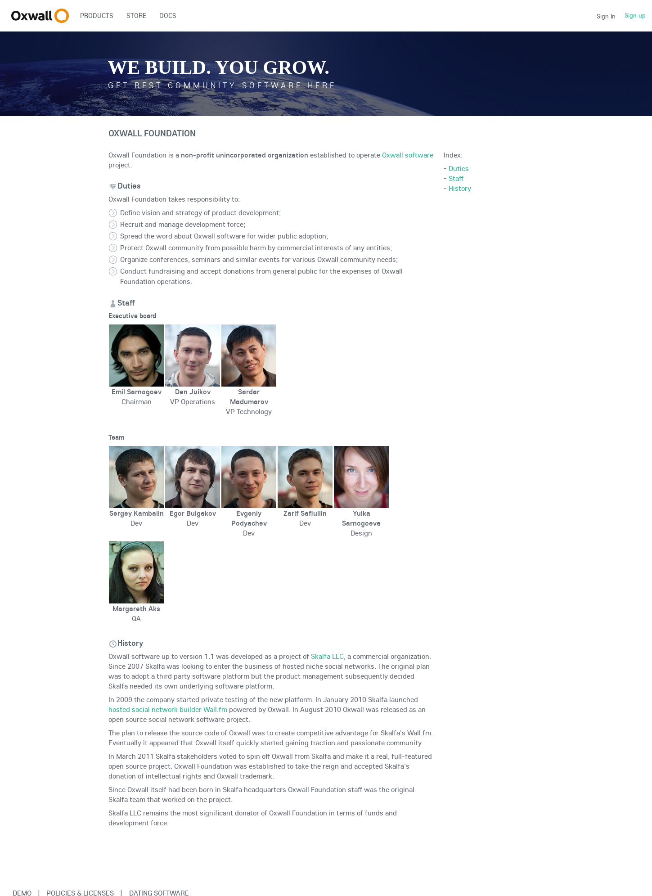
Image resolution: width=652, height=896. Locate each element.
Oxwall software (407, 154)
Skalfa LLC (327, 656)
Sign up (635, 15)
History (460, 188)
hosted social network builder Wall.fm (167, 709)
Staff (456, 178)
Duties (459, 168)
